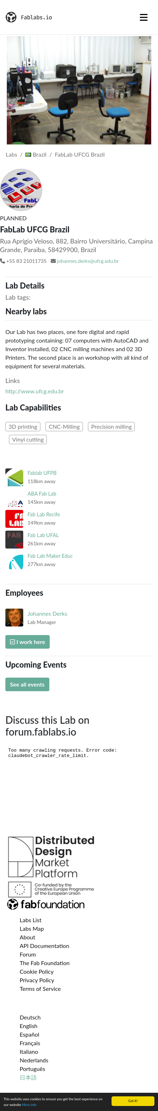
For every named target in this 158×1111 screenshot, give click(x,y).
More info (29, 1104)
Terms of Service (40, 988)
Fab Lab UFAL (43, 535)
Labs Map (32, 928)
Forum (28, 954)
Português (32, 1068)
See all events (27, 684)
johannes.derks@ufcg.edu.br (88, 261)
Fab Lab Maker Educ (50, 556)
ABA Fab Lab (42, 494)
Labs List (30, 919)
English (29, 1025)
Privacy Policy (37, 980)
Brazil (35, 154)
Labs (11, 154)
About (27, 937)
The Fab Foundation (45, 962)
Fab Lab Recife (44, 514)
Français (30, 1042)
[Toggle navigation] (143, 17)
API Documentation (44, 945)
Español (29, 1034)
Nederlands (34, 1060)
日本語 (28, 1077)
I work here (27, 641)
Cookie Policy (37, 971)
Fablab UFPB (42, 473)
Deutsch (30, 1017)
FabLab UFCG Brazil (79, 154)
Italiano (29, 1051)
